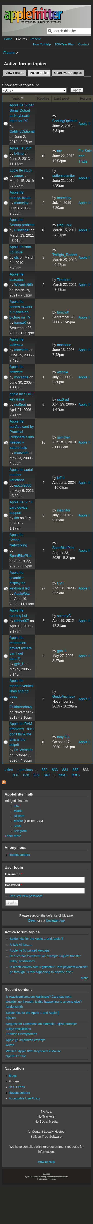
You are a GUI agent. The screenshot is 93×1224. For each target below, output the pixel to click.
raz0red (20, 404)
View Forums (14, 73)
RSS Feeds (17, 1087)
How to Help (46, 1161)
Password (13, 885)
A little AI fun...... (21, 944)
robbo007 (21, 621)
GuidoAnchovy (21, 707)
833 (55, 770)
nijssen (11, 1017)
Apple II (84, 123)
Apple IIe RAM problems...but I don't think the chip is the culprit (22, 734)
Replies (43, 98)
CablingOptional (22, 131)
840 (47, 775)
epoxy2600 (22, 485)
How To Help (42, 44)
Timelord (64, 280)
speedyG (64, 616)
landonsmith (14, 1006)
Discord (19, 816)
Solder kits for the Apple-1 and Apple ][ (36, 938)
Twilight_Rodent (64, 255)
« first (8, 770)
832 (45, 770)
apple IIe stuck (21, 170)
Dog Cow (64, 225)
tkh (16, 518)
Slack (17, 826)
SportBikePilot (21, 556)
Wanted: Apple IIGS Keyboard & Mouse (33, 1051)
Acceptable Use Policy (24, 1098)
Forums (21, 39)
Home (8, 39)
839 (36, 775)
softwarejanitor (63, 175)
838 (26, 775)
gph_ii (19, 664)
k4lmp (19, 153)
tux (59, 151)
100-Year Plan (64, 44)
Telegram (20, 831)
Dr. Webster (23, 750)
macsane (21, 350)
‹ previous (25, 770)
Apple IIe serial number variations (21, 475)
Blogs (13, 1075)
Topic (17, 98)
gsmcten (63, 437)
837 (16, 775)
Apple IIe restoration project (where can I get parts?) (21, 648)
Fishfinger (21, 230)
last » (76, 775)
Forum (85, 98)
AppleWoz (22, 593)
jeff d (60, 478)
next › (63, 775)
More (84, 978)
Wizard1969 (23, 285)
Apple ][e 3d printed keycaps (30, 950)
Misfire (18, 821)
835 (75, 770)
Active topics (40, 72)
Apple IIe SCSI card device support (21, 507)
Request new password (26, 896)
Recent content (19, 854)
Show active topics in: (20, 85)
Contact (83, 44)
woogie (62, 372)
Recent (36, 39)
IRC (16, 806)
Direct (32, 920)
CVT (60, 583)
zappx (19, 175)
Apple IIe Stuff (20, 148)
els (16, 257)
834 (65, 770)
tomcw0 (20, 322)
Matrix (18, 811)
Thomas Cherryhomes (21, 1034)
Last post (61, 98)
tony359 (63, 737)
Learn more (13, 836)
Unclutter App (55, 920)
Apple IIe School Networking (18, 540)
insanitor (63, 510)
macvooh (21, 453)
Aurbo (10, 1045)
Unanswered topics (68, 73)
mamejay (21, 203)
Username (13, 874)
